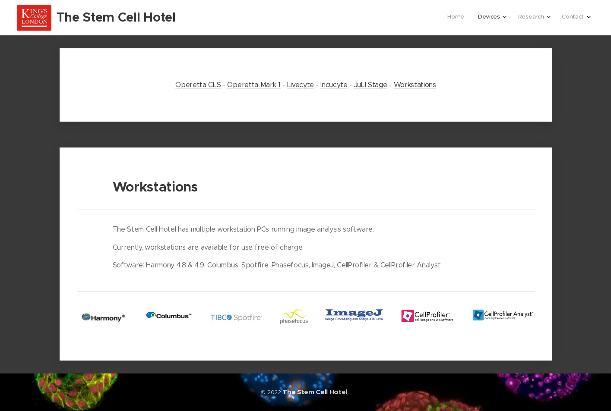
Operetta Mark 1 (253, 85)
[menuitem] (536, 17)
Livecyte (300, 85)
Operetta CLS (198, 85)
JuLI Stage (370, 85)
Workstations (414, 85)
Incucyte (333, 85)
